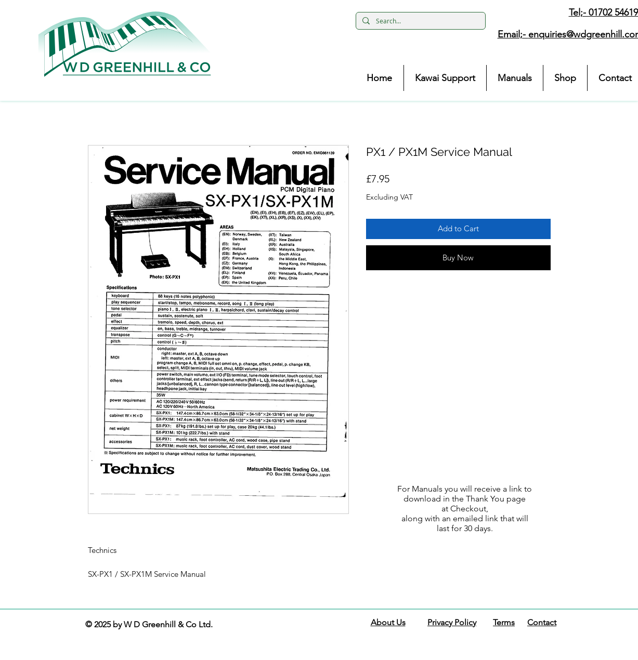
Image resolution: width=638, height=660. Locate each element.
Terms (504, 622)
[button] (125, 44)
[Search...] (419, 21)
